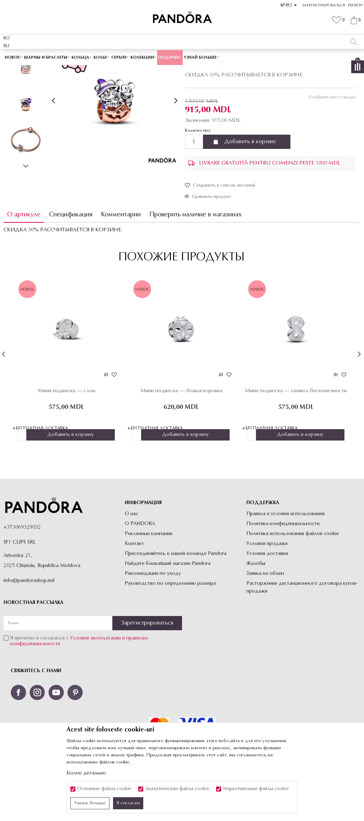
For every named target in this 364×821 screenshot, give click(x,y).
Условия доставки (267, 604)
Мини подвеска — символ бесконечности (296, 441)
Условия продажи (267, 594)
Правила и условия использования (285, 564)
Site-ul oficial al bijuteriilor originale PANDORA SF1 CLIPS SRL (60, 70)
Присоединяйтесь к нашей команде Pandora (175, 604)
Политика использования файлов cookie (292, 584)
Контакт (134, 594)
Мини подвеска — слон (66, 441)
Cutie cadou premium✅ (157, 56)
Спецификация (70, 265)
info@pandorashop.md (29, 631)
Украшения (131, 70)
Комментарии (121, 265)
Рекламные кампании (148, 584)
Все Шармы (157, 70)
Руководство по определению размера (170, 634)
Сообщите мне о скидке (331, 148)
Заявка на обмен (265, 624)
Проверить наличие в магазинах (195, 265)
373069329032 (24, 578)
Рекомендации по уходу (153, 624)
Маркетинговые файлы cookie (256, 789)
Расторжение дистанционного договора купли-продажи (302, 638)
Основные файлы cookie (104, 789)
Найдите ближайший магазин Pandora (167, 614)
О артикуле (24, 265)
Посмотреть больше (214, 56)
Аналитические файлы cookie (177, 789)
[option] (182, 56)
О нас (131, 564)
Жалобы (255, 614)
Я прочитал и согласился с (79, 692)
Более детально (86, 773)
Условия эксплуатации (95, 689)
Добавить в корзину (250, 192)
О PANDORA (140, 574)
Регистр (355, 5)
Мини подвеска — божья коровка (181, 441)
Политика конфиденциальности (283, 574)
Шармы (180, 70)
